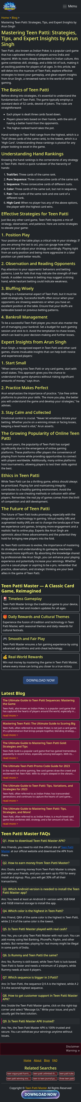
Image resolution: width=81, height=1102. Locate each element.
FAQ (54, 1060)
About (37, 1060)
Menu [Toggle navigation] (69, 6)
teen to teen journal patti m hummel (45, 1078)
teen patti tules (67, 1073)
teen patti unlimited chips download (45, 1073)
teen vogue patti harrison (19, 1073)
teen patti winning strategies (19, 1078)
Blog (14, 18)
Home (5, 18)
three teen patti (66, 1078)
